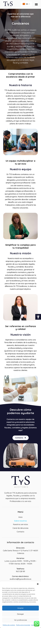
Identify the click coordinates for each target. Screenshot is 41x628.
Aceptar (20, 608)
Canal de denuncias (20, 528)
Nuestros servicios (20, 524)
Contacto (20, 532)
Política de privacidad (23, 625)
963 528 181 (20, 571)
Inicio (20, 517)
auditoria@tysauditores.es (20, 579)
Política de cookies (9, 625)
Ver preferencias (20, 620)
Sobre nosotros (20, 521)
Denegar (20, 614)
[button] (38, 317)
